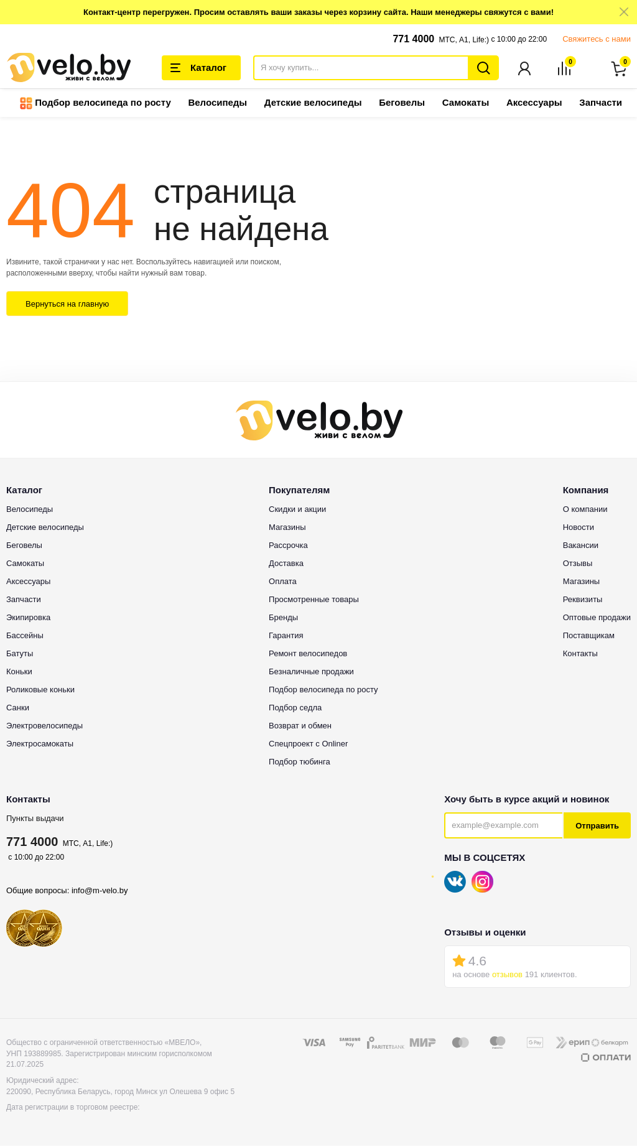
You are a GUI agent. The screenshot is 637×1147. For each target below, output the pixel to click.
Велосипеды (217, 103)
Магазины (287, 528)
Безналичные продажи (311, 672)
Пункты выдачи (35, 819)
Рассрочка (288, 546)
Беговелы (402, 103)
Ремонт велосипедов (308, 654)
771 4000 (413, 39)
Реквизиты (583, 600)
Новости (578, 528)
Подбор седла (295, 708)
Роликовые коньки (40, 690)
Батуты (19, 654)
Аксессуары (534, 103)
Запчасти (600, 103)
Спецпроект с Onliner (308, 745)
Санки (17, 708)
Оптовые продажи (597, 618)
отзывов (507, 975)
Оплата (283, 582)
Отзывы (578, 564)
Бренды (283, 618)
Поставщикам (589, 636)
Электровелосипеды (44, 726)
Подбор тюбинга (299, 763)
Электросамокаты (39, 745)
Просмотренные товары (314, 600)
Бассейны (25, 636)
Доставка (286, 564)
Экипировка (28, 618)
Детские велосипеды (313, 103)
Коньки (19, 672)
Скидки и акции (297, 510)
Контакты (580, 654)
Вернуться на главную (67, 305)
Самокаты (465, 103)
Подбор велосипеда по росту (95, 104)
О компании (585, 510)
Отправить (597, 827)
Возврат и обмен (300, 726)
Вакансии (580, 546)
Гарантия (286, 636)
